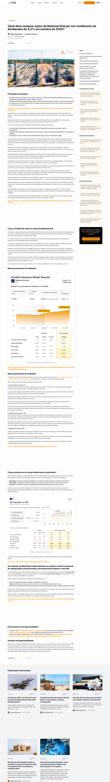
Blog (62, 2)
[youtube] (19, 741)
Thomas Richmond (19, 29)
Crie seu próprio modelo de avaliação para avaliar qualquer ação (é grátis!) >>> (32, 418)
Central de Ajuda (62, 741)
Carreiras (60, 748)
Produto (33, 2)
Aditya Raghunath (16, 27)
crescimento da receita (64, 348)
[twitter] (16, 36)
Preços (40, 2)
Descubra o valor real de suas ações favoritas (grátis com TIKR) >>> (29, 511)
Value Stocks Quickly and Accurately (79, 739)
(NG (17, 106)
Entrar (80, 2)
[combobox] (99, 2)
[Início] (12, 3)
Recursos (54, 2)
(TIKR (53, 334)
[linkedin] (21, 36)
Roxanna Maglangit (48, 692)
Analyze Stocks (80, 771)
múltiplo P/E (26, 350)
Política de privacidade (13, 778)
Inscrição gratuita (89, 2)
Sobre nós (60, 738)
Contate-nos (61, 754)
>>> (14, 103)
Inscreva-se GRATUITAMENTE (91, 232)
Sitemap (36, 778)
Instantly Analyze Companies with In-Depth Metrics (80, 752)
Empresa (46, 2)
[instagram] (15, 741)
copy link (27, 36)
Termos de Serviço (26, 778)
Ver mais (97, 738)
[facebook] (19, 36)
